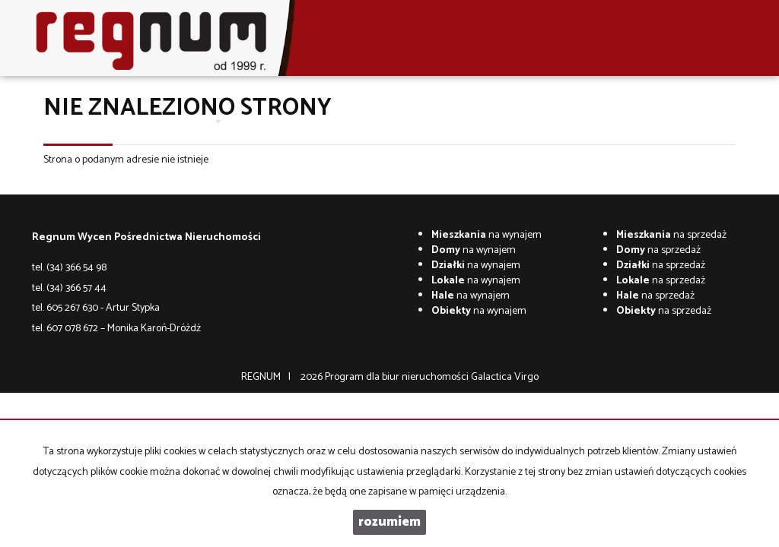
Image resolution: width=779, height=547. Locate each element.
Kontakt (372, 121)
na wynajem (486, 235)
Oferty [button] (199, 121)
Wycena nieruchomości (286, 121)
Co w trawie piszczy (445, 121)
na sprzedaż (671, 235)
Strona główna (87, 121)
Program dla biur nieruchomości (398, 377)
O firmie (151, 121)
